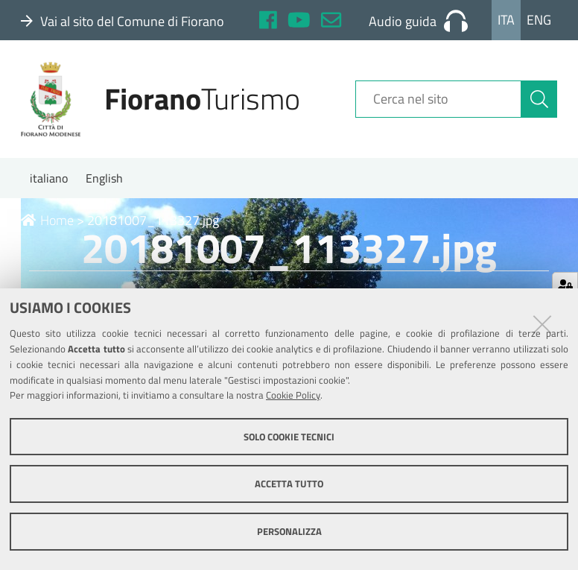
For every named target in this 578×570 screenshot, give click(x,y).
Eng (539, 20)
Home (47, 220)
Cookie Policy (293, 394)
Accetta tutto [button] (289, 483)
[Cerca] (539, 99)
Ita (506, 20)
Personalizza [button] (289, 531)
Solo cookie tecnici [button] (289, 436)
